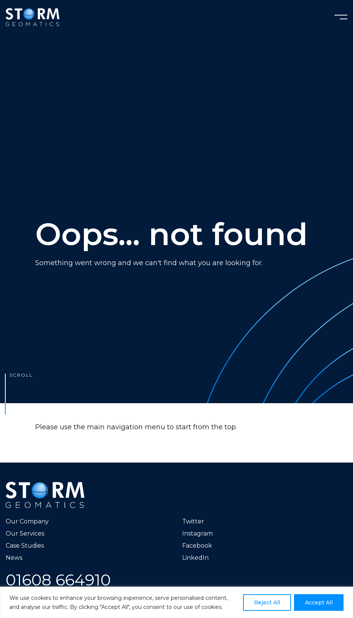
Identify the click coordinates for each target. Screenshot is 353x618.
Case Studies (25, 545)
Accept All (319, 602)
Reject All (267, 602)
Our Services (25, 533)
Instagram (197, 533)
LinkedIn (195, 557)
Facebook (197, 545)
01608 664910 (58, 579)
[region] (176, 602)
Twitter (193, 521)
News (14, 557)
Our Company (27, 521)
